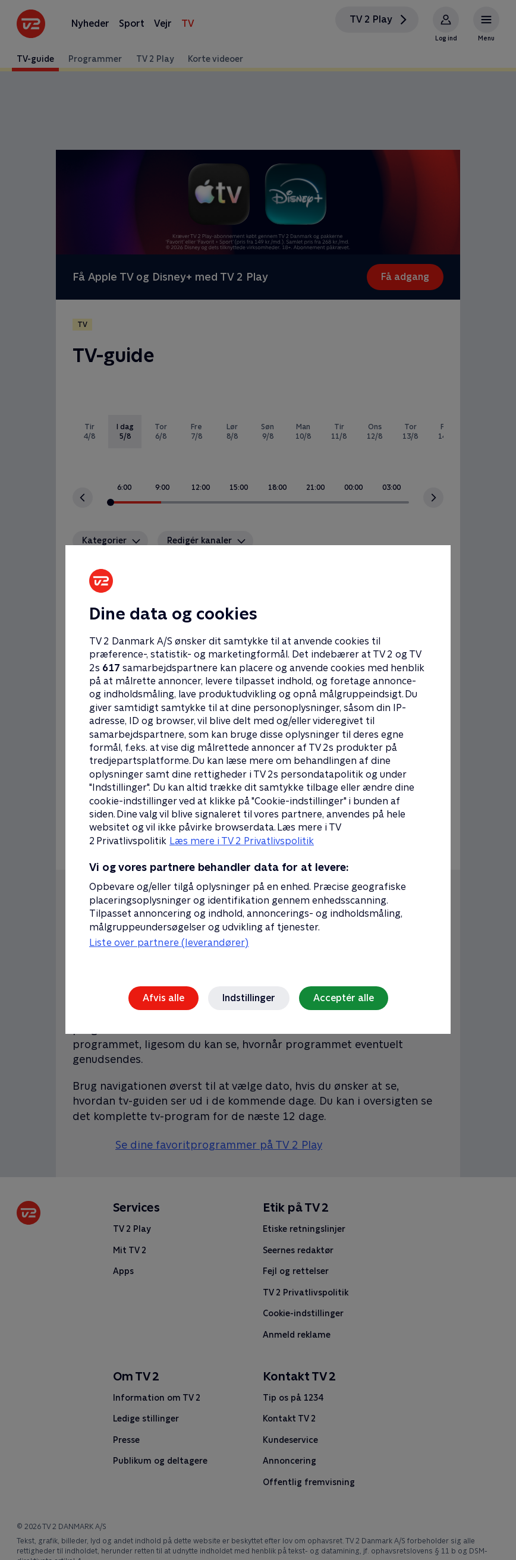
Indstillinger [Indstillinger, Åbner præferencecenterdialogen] (248, 998)
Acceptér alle (343, 998)
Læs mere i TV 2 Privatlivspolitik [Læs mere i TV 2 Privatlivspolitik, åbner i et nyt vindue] (241, 841)
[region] (258, 780)
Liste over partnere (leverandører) (168, 942)
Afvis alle (163, 998)
